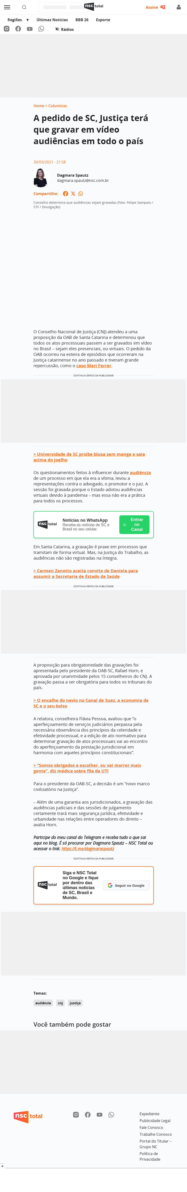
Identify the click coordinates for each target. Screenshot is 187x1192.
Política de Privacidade (150, 1156)
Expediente (149, 1113)
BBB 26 (81, 19)
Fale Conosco (151, 1127)
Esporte (103, 19)
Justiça (75, 1003)
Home (38, 105)
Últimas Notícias (52, 19)
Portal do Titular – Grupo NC (155, 1144)
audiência (43, 1003)
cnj (60, 1003)
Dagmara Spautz (72, 175)
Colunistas (57, 105)
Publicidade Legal (155, 1120)
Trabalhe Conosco (156, 1134)
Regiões (15, 19)
